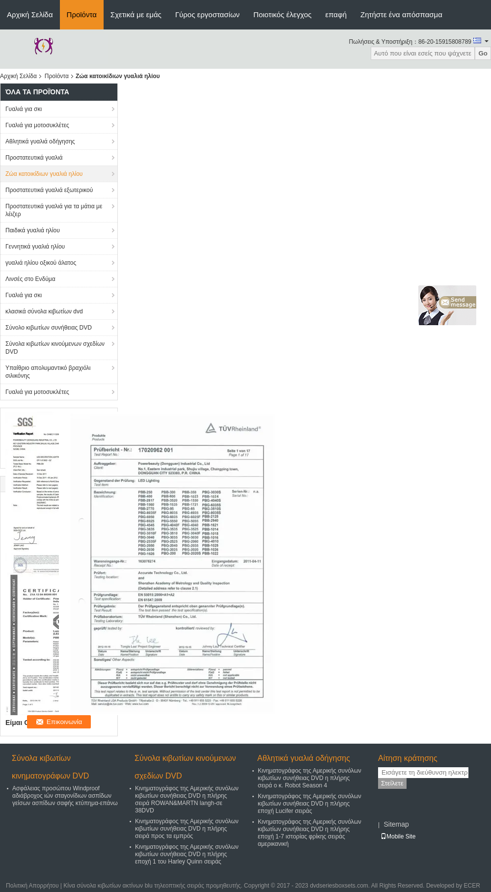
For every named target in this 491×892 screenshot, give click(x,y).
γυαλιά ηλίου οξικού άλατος (40, 262)
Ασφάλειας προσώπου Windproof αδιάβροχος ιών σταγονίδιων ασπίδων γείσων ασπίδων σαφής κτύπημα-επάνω (65, 796)
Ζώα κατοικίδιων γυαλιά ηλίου (43, 173)
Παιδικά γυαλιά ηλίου (32, 230)
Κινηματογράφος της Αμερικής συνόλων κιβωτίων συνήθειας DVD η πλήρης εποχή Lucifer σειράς (309, 803)
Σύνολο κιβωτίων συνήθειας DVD (48, 327)
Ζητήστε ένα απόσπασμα (401, 14)
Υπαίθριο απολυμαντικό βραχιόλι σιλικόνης (48, 371)
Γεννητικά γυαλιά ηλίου (35, 246)
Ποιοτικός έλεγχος (282, 14)
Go (483, 53)
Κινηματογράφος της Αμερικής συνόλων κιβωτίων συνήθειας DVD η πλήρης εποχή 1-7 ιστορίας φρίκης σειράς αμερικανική (309, 832)
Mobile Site (398, 836)
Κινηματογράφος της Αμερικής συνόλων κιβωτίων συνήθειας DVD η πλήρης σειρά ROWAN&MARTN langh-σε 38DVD (187, 799)
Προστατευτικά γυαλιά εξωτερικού (49, 190)
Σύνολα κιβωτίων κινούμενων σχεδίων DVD (55, 347)
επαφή (336, 14)
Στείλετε (392, 783)
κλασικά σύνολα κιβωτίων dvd (44, 311)
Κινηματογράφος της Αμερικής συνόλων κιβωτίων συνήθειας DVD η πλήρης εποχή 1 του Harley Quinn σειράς (187, 854)
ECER (472, 885)
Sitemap (396, 824)
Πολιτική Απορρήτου (32, 885)
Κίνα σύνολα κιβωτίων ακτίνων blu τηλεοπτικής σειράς (133, 885)
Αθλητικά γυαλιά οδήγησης (40, 141)
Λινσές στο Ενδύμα (30, 279)
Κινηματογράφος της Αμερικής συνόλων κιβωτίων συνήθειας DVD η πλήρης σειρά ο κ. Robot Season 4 (309, 778)
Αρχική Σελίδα (30, 14)
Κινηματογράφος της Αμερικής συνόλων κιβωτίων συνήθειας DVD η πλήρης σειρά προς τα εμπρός (187, 828)
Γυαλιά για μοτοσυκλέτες (37, 125)
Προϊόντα (82, 14)
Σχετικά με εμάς (136, 14)
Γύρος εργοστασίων (207, 14)
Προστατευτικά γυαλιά (33, 157)
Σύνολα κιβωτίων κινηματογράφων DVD (50, 767)
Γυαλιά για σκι (23, 109)
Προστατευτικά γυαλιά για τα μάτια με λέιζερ (53, 210)
